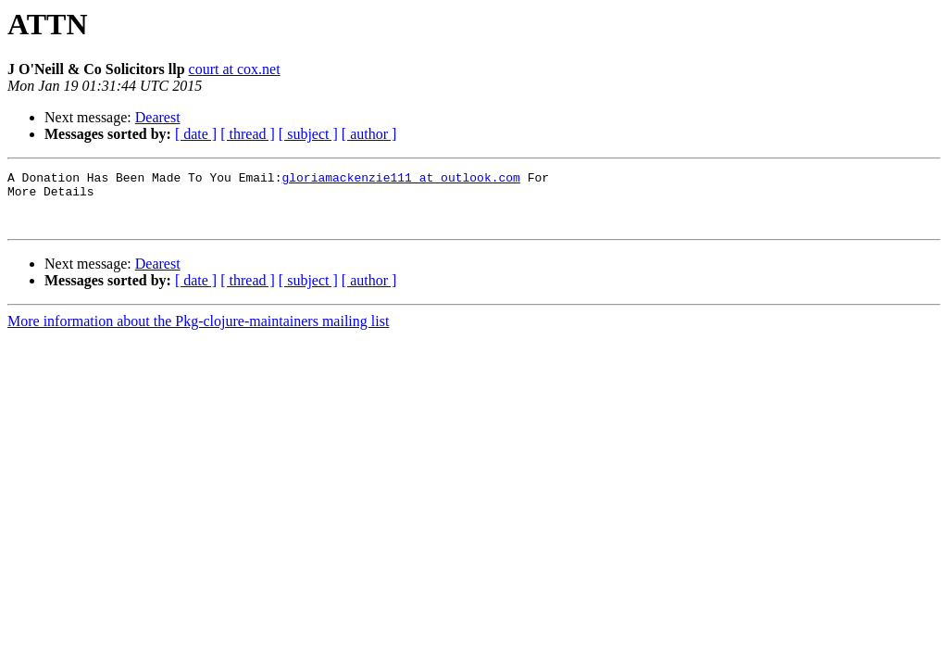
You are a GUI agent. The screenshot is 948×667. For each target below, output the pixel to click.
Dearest (158, 117)
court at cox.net (235, 69)
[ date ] (196, 134)
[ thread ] (247, 134)
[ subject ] (308, 134)
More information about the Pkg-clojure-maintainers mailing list (198, 332)
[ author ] (369, 134)
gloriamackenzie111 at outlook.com (400, 179)
